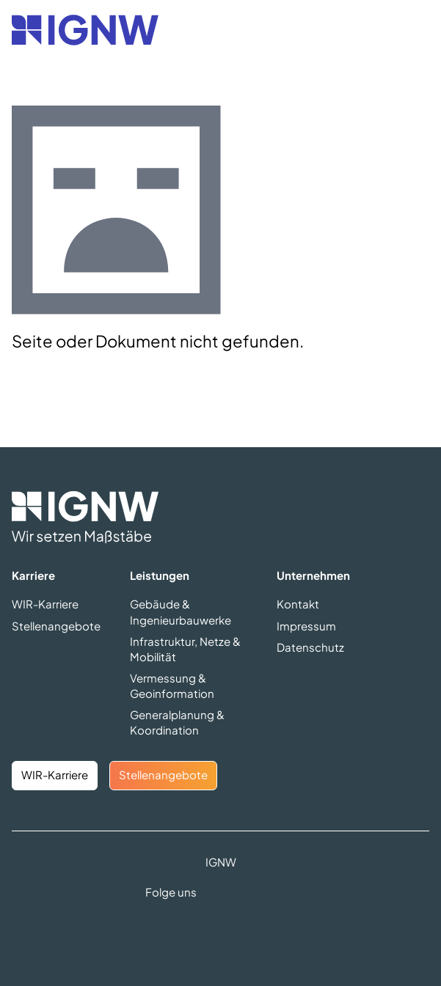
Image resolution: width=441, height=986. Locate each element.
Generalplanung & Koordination (177, 722)
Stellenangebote (56, 626)
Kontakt (298, 604)
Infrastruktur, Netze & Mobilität (185, 648)
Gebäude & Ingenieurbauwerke (180, 611)
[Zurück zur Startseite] (85, 30)
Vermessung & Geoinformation (172, 685)
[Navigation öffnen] (413, 30)
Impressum (306, 626)
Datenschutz (310, 647)
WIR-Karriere (45, 604)
